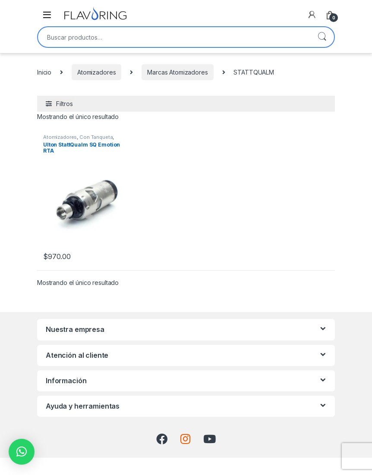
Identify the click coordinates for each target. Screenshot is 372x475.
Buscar (322, 37)
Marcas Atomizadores (177, 72)
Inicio (44, 72)
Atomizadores (96, 72)
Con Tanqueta (96, 137)
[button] (22, 452)
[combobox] (174, 37)
